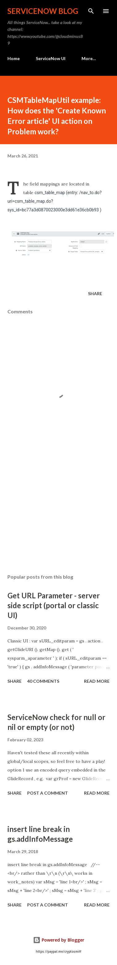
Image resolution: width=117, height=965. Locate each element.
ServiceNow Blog (42, 10)
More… (88, 58)
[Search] (91, 11)
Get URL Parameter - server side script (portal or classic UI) (53, 605)
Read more (97, 681)
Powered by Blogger (58, 940)
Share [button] (95, 293)
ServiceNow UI (50, 58)
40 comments (43, 681)
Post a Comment (47, 793)
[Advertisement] (57, 515)
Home (13, 58)
